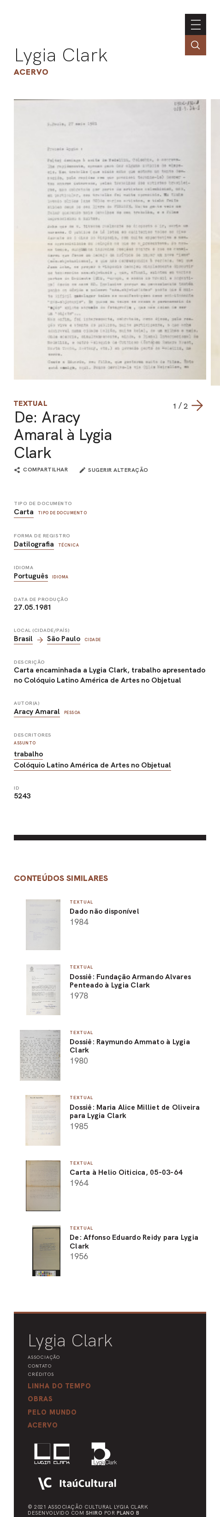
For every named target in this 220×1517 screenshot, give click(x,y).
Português (31, 576)
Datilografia (34, 544)
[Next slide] (197, 405)
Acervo (31, 71)
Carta (24, 512)
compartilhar (45, 470)
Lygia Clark (61, 55)
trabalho (28, 754)
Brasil (23, 638)
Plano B (128, 1513)
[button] (52, 1412)
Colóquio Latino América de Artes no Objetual (92, 765)
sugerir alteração (118, 470)
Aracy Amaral (37, 711)
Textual (31, 403)
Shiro (94, 1513)
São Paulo (63, 638)
